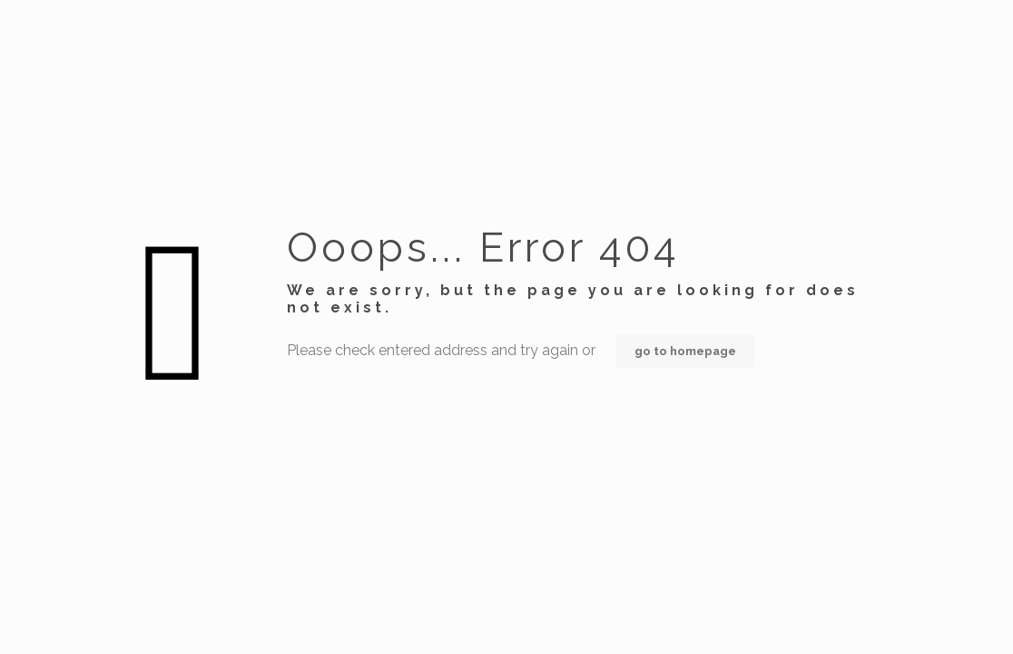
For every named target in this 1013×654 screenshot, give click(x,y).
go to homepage (685, 351)
